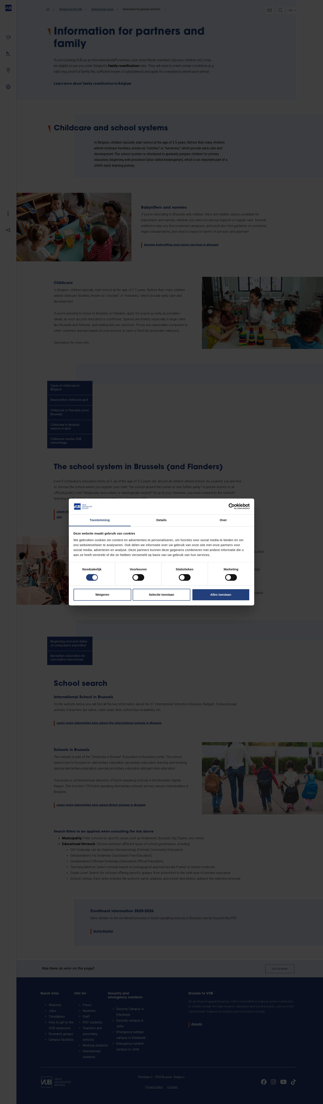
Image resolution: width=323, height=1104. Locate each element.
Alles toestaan (220, 594)
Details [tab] (161, 520)
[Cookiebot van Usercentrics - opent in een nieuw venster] (232, 506)
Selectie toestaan (161, 594)
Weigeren (102, 594)
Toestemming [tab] (100, 520)
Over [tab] (223, 520)
